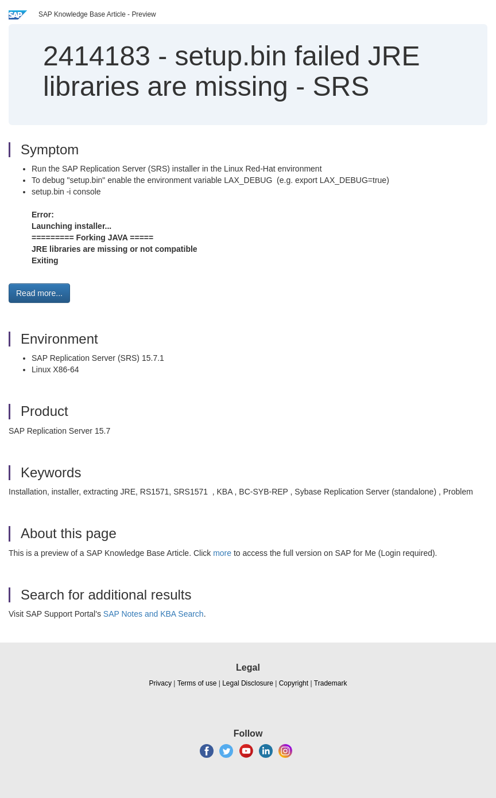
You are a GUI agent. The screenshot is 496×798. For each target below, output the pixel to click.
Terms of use (197, 683)
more (222, 553)
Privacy (160, 683)
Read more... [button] (39, 293)
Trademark (330, 683)
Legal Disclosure (247, 683)
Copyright (293, 683)
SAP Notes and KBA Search (153, 613)
